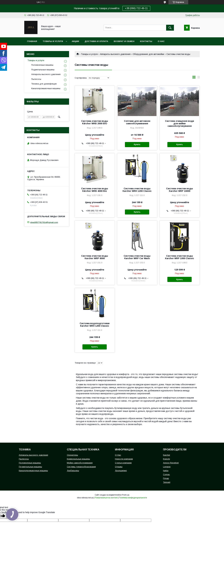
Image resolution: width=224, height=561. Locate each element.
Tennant (166, 482)
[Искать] (170, 28)
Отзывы (118, 467)
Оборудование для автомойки (148, 54)
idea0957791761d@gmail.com (44, 222)
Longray (167, 467)
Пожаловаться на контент (106, 498)
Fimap (166, 478)
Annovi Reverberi (171, 463)
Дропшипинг (121, 470)
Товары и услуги (53, 41)
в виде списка (198, 78)
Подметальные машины (42, 69)
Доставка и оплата (96, 41)
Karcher (166, 455)
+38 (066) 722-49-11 (136, 8)
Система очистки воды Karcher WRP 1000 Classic (179, 257)
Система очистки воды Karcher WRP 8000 (94, 257)
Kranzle (166, 459)
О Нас (118, 455)
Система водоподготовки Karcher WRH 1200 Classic (95, 324)
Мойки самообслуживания (80, 463)
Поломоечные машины (42, 65)
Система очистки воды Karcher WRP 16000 (179, 189)
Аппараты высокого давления (115, 54)
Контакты (146, 41)
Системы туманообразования (81, 467)
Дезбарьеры (73, 470)
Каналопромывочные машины (45, 88)
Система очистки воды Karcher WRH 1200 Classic (137, 189)
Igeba (165, 470)
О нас (161, 41)
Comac (166, 474)
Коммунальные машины (78, 459)
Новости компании (124, 459)
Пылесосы (36, 79)
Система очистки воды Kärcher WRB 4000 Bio (94, 189)
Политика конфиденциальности (133, 498)
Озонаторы (72, 455)
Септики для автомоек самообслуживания (137, 122)
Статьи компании (123, 463)
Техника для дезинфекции (44, 84)
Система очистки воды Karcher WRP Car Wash (137, 257)
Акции (75, 41)
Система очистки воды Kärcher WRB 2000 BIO (94, 122)
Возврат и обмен (124, 41)
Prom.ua (125, 495)
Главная (32, 41)
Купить (137, 144)
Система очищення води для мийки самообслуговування (179, 123)
